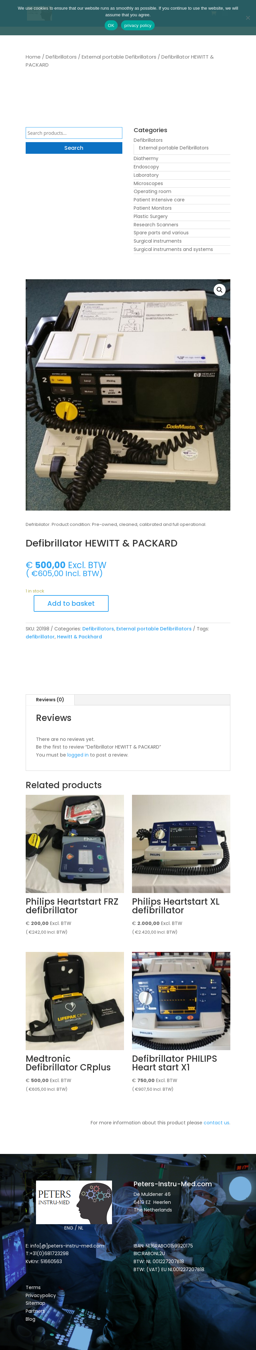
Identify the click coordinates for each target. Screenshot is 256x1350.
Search (73, 148)
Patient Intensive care (159, 199)
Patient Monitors (153, 208)
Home (33, 56)
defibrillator (40, 636)
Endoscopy (146, 166)
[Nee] (247, 17)
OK (111, 25)
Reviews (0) (50, 699)
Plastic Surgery (151, 216)
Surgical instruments (158, 241)
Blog (30, 1319)
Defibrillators (61, 56)
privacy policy (138, 25)
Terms (33, 1287)
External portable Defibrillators (119, 56)
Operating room (152, 191)
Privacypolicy (41, 1295)
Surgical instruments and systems (173, 249)
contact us (216, 1122)
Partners (35, 1311)
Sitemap (36, 1303)
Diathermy (146, 158)
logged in (78, 755)
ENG (68, 1228)
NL (80, 1228)
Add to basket (71, 603)
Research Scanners (156, 224)
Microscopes (148, 183)
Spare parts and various (161, 232)
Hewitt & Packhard (79, 636)
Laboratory (146, 175)
